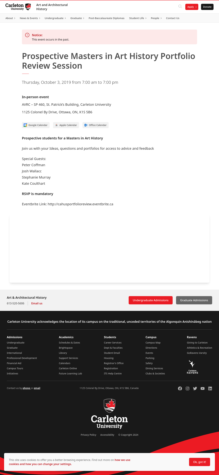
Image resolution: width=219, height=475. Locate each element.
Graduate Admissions (194, 300)
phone (27, 388)
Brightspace (66, 347)
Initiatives (12, 373)
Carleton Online (68, 368)
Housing (109, 358)
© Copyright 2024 (128, 434)
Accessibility (107, 434)
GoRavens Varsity (197, 352)
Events (149, 352)
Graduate (12, 347)
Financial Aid (14, 363)
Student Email (112, 352)
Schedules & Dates (69, 342)
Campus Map (153, 342)
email (37, 388)
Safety (149, 363)
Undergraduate (15, 342)
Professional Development (22, 358)
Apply (190, 6)
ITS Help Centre (113, 373)
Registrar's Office (114, 363)
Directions (151, 347)
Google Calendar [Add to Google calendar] (36, 125)
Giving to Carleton (197, 342)
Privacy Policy (88, 434)
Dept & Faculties (113, 347)
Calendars (64, 363)
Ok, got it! (199, 462)
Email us (36, 303)
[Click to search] (180, 7)
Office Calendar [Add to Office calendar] (95, 125)
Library (63, 352)
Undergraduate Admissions (151, 300)
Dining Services (154, 368)
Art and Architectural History (52, 7)
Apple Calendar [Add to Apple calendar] (66, 125)
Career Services (113, 342)
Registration (111, 368)
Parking (150, 358)
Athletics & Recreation (199, 347)
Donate (207, 6)
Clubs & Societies (155, 373)
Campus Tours (15, 368)
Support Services (68, 358)
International (14, 352)
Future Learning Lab (70, 373)
